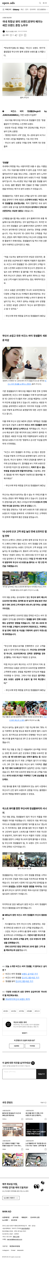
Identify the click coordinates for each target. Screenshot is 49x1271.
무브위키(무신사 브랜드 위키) (17, 999)
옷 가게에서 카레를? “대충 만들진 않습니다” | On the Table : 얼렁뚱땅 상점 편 (11, 1144)
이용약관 (5, 1246)
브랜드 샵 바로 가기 (30, 974)
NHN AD (6, 1211)
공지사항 (15, 1217)
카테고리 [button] (6, 9)
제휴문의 (24, 1217)
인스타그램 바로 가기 (30, 977)
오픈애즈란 (6, 1217)
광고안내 (14, 1220)
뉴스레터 (5, 1220)
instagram (5, 1250)
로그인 (45, 3)
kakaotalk (20, 1250)
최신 (22, 9)
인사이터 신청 (34, 1217)
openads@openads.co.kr (14, 1239)
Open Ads (8, 3)
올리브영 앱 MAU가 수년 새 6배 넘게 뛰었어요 (11, 1114)
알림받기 (24, 1033)
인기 (26, 9)
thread (13, 1250)
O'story (16, 9)
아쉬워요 (32, 1046)
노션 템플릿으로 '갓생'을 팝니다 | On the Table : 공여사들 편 (36, 1144)
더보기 (44, 1103)
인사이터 (33, 9)
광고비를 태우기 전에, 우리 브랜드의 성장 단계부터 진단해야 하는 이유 (34, 1114)
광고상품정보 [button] (41, 9)
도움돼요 (16, 1046)
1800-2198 (16, 1237)
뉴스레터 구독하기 (11, 1198)
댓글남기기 (41, 1074)
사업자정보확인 (25, 1228)
